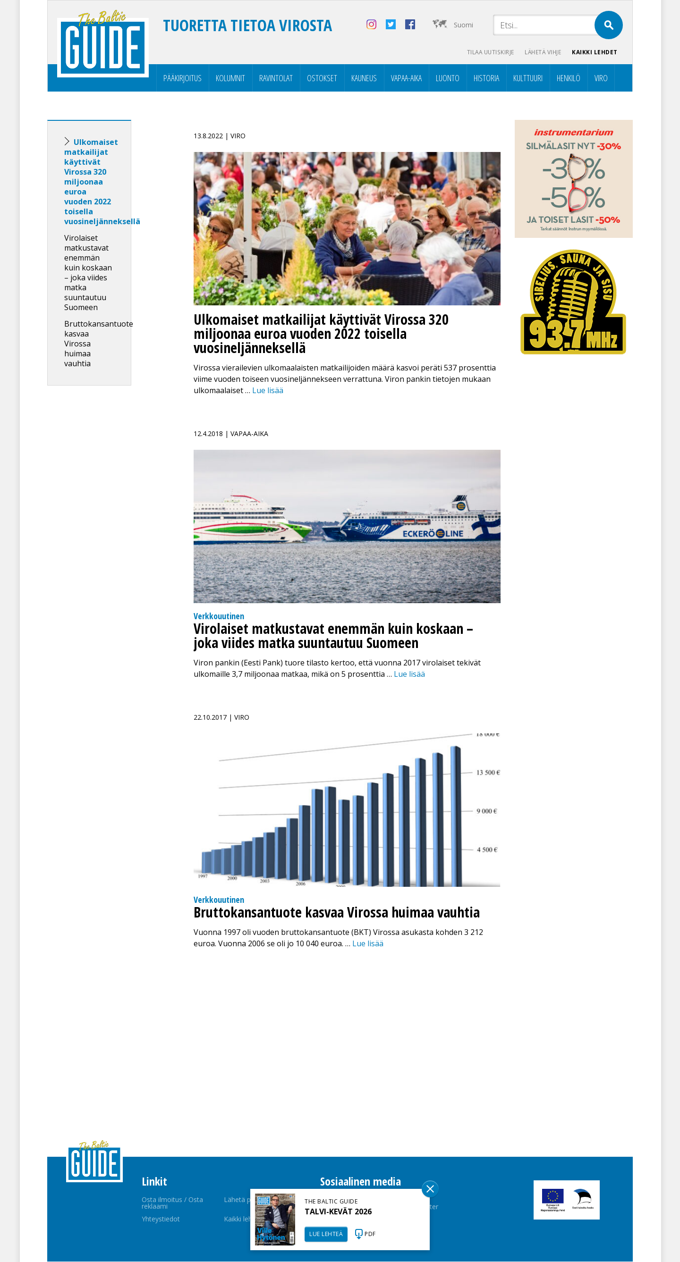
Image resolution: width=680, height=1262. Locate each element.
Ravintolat (276, 78)
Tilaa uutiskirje (486, 52)
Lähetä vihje (541, 52)
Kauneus (364, 78)
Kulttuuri (528, 78)
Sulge (430, 1188)
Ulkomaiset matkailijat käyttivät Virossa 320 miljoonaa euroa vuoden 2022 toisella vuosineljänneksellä (102, 182)
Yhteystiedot (161, 1219)
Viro (601, 78)
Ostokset (322, 78)
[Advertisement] (106, 541)
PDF (370, 1234)
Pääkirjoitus (182, 78)
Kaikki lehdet (595, 52)
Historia (486, 78)
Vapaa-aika (406, 78)
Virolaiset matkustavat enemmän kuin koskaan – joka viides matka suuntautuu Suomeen (88, 273)
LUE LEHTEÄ (326, 1234)
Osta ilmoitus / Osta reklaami (172, 1203)
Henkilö (568, 78)
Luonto (447, 78)
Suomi (463, 24)
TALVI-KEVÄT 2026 (338, 1211)
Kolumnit (230, 78)
